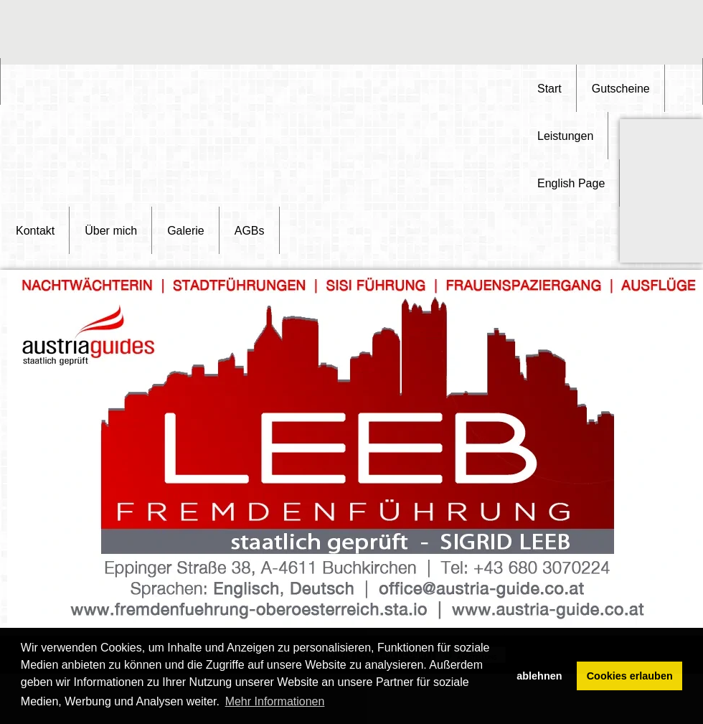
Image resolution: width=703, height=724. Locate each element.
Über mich (111, 231)
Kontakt (35, 231)
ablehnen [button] (539, 676)
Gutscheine (621, 89)
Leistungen (565, 136)
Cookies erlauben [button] (630, 676)
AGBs (250, 231)
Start (549, 89)
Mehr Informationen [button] (275, 701)
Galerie (185, 231)
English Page (571, 183)
